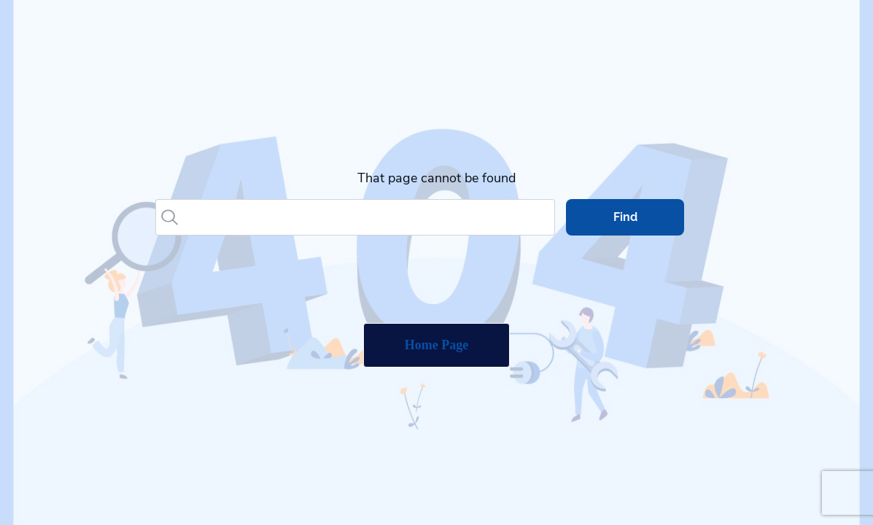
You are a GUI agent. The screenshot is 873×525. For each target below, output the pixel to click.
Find (625, 217)
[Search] (368, 217)
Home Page (436, 345)
